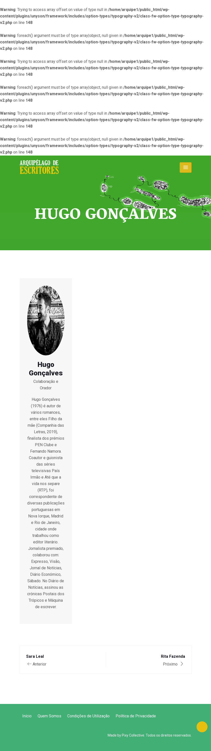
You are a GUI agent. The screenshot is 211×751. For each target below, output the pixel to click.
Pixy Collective (133, 735)
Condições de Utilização (88, 716)
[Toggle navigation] (186, 167)
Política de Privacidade (136, 716)
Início (27, 716)
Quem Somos (49, 716)
